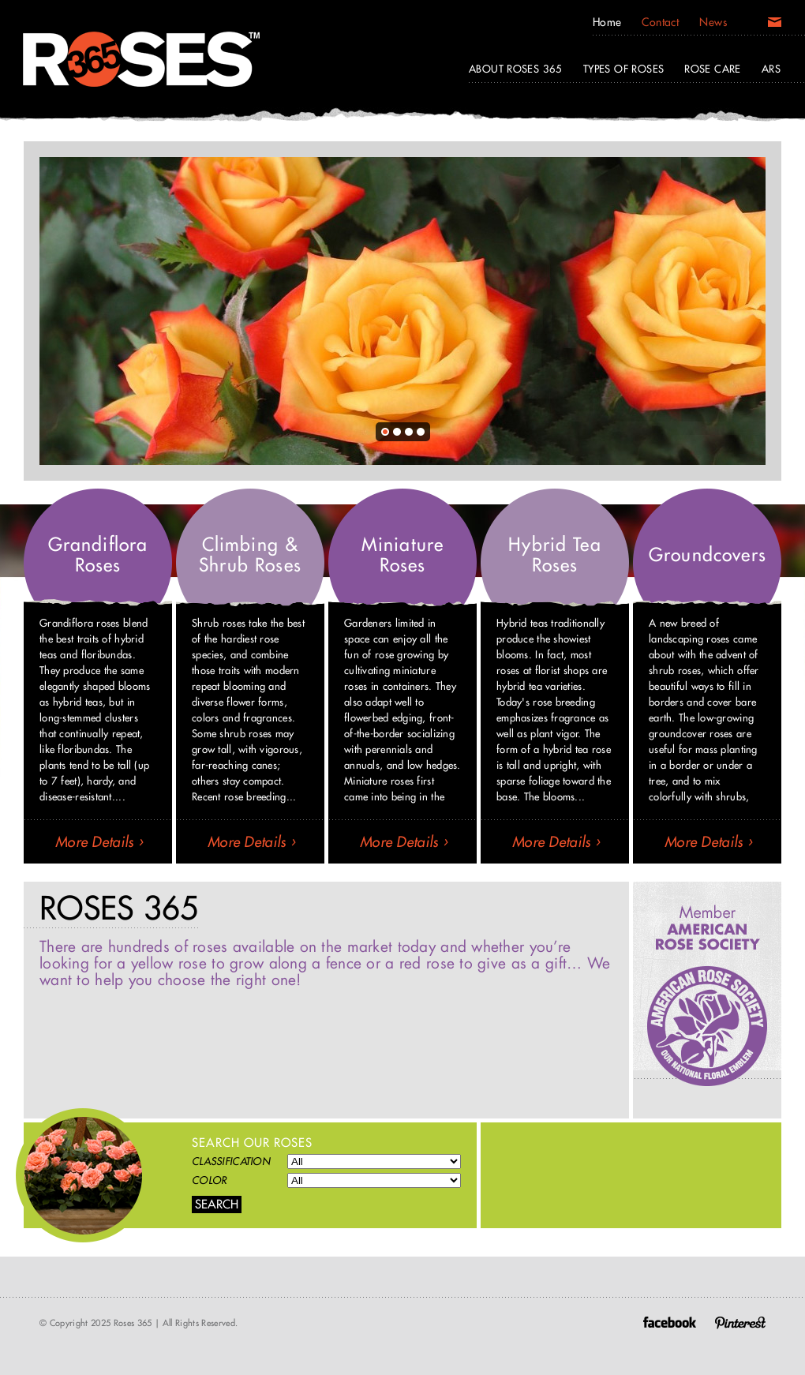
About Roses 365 (516, 68)
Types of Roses (623, 68)
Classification (231, 1161)
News (713, 22)
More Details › (99, 842)
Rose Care (712, 68)
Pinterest (740, 1322)
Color (209, 1180)
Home (607, 22)
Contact (660, 22)
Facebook (669, 1322)
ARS (771, 68)
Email (774, 25)
